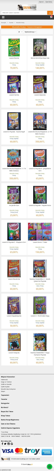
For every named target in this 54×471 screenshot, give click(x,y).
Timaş (14, 65)
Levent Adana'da (39, 95)
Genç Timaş (39, 286)
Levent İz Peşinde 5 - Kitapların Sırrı (14, 242)
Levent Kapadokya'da (14, 316)
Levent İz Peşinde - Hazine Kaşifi (14, 132)
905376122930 (25, 436)
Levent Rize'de (14, 58)
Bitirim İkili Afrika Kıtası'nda (40, 58)
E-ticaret (24, 464)
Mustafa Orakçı (14, 63)
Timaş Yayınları (40, 65)
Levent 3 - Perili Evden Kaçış (40, 316)
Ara (50, 13)
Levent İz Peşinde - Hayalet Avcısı (40, 205)
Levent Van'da (14, 95)
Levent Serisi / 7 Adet (40, 242)
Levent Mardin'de (14, 279)
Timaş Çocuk (14, 212)
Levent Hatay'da (14, 353)
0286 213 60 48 (5, 436)
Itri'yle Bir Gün (14, 205)
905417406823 (15, 436)
